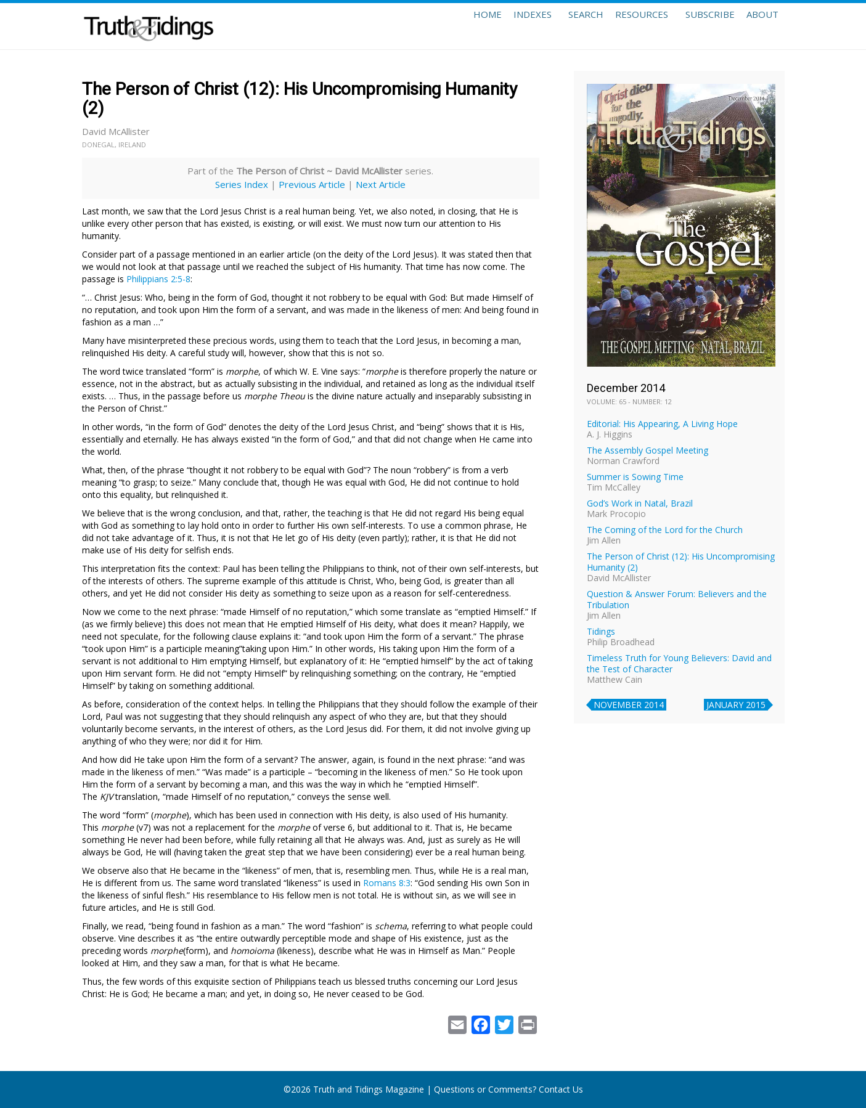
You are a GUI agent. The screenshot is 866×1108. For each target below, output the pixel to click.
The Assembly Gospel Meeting (647, 450)
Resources (621, 26)
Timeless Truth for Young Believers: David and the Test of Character (679, 663)
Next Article (381, 184)
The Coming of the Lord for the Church (665, 530)
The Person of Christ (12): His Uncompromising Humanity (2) (681, 561)
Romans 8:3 (387, 883)
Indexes (496, 26)
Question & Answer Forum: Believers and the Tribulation (677, 599)
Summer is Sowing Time (635, 477)
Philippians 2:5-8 (158, 279)
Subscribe (694, 26)
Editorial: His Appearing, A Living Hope (662, 424)
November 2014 (629, 705)
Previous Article (312, 184)
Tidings (601, 631)
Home (441, 26)
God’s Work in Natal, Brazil (640, 503)
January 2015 (736, 705)
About (757, 26)
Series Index (241, 184)
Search (555, 26)
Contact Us (561, 1089)
